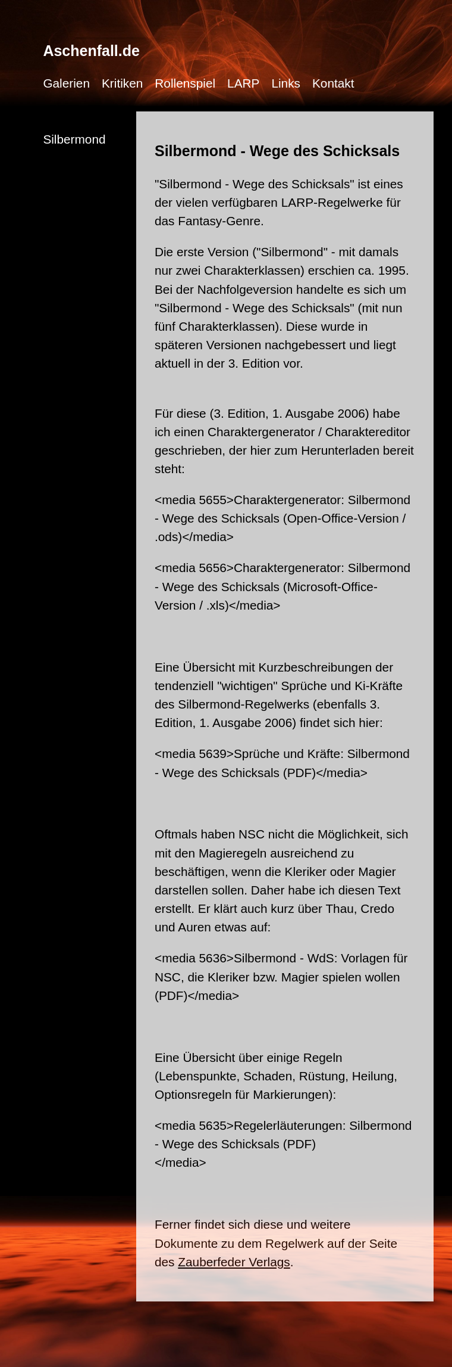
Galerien (66, 83)
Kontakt (333, 83)
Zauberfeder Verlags (234, 1262)
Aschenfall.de (91, 50)
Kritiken (122, 83)
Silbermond (74, 139)
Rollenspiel (185, 83)
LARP (243, 83)
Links (285, 83)
